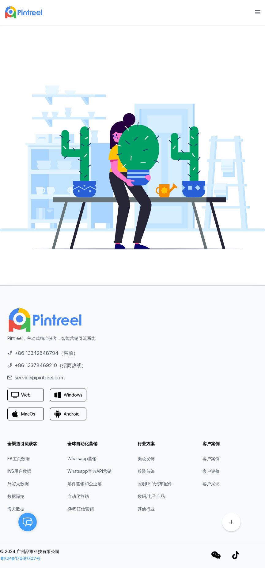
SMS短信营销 (80, 508)
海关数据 (16, 508)
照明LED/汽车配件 (155, 483)
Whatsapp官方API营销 (89, 471)
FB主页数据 (18, 458)
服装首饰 (146, 471)
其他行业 (146, 508)
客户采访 (211, 483)
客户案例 (211, 458)
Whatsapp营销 (82, 458)
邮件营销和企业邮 (84, 483)
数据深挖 (16, 496)
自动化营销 (78, 496)
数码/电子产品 (151, 496)
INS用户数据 (19, 471)
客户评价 (211, 471)
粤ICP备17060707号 (20, 558)
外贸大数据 (18, 483)
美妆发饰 (146, 458)
